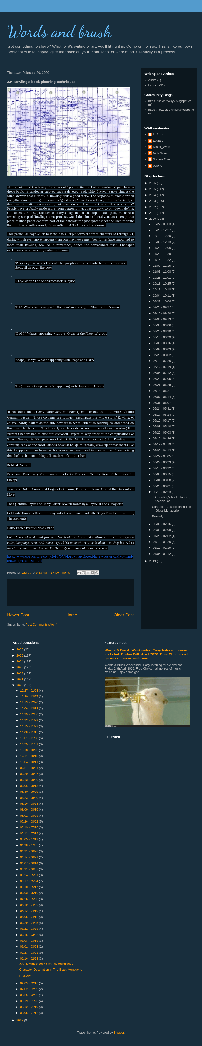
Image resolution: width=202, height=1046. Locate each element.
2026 (153, 183)
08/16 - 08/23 (162, 337)
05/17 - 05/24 (162, 414)
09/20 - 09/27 (162, 307)
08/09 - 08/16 (162, 343)
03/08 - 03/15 (162, 474)
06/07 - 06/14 (162, 397)
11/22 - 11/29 (162, 253)
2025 (153, 189)
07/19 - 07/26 (162, 361)
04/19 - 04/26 (162, 438)
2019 (153, 561)
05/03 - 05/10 (162, 426)
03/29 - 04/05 (162, 456)
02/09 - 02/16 (162, 524)
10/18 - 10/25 (162, 283)
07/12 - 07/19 (162, 367)
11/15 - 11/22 (162, 260)
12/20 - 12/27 (162, 230)
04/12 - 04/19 (162, 444)
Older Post (124, 615)
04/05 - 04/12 (162, 450)
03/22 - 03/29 (162, 462)
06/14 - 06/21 (162, 390)
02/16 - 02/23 (162, 492)
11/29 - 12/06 (162, 248)
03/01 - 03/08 (162, 480)
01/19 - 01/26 (162, 542)
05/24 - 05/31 (162, 408)
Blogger (119, 1032)
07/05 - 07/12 (162, 373)
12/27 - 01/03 (162, 224)
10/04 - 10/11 (162, 295)
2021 (153, 213)
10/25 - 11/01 (162, 277)
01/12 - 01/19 (162, 547)
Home (71, 615)
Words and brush (59, 31)
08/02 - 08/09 (162, 349)
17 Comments (60, 572)
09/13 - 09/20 (162, 313)
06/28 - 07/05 (162, 378)
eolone (157, 165)
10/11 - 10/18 (162, 289)
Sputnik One (161, 159)
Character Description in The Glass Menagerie (171, 508)
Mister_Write (161, 147)
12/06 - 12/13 (162, 242)
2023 (153, 201)
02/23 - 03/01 (162, 486)
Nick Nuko (160, 153)
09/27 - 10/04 (162, 301)
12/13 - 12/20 (162, 236)
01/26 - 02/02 (162, 536)
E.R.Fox (158, 134)
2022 (153, 207)
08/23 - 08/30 (162, 331)
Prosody (157, 516)
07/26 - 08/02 (162, 355)
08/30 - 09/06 (162, 325)
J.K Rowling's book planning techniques (46, 963)
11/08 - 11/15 (162, 265)
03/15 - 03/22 (162, 468)
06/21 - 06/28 (162, 385)
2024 (153, 195)
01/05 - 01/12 (162, 554)
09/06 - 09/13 (162, 319)
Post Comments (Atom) (42, 624)
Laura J (153, 85)
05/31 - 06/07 (162, 402)
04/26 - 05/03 (162, 432)
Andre (152, 80)
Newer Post (18, 615)
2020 (153, 218)
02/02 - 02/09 (162, 530)
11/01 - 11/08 (162, 271)
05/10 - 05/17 (162, 420)
